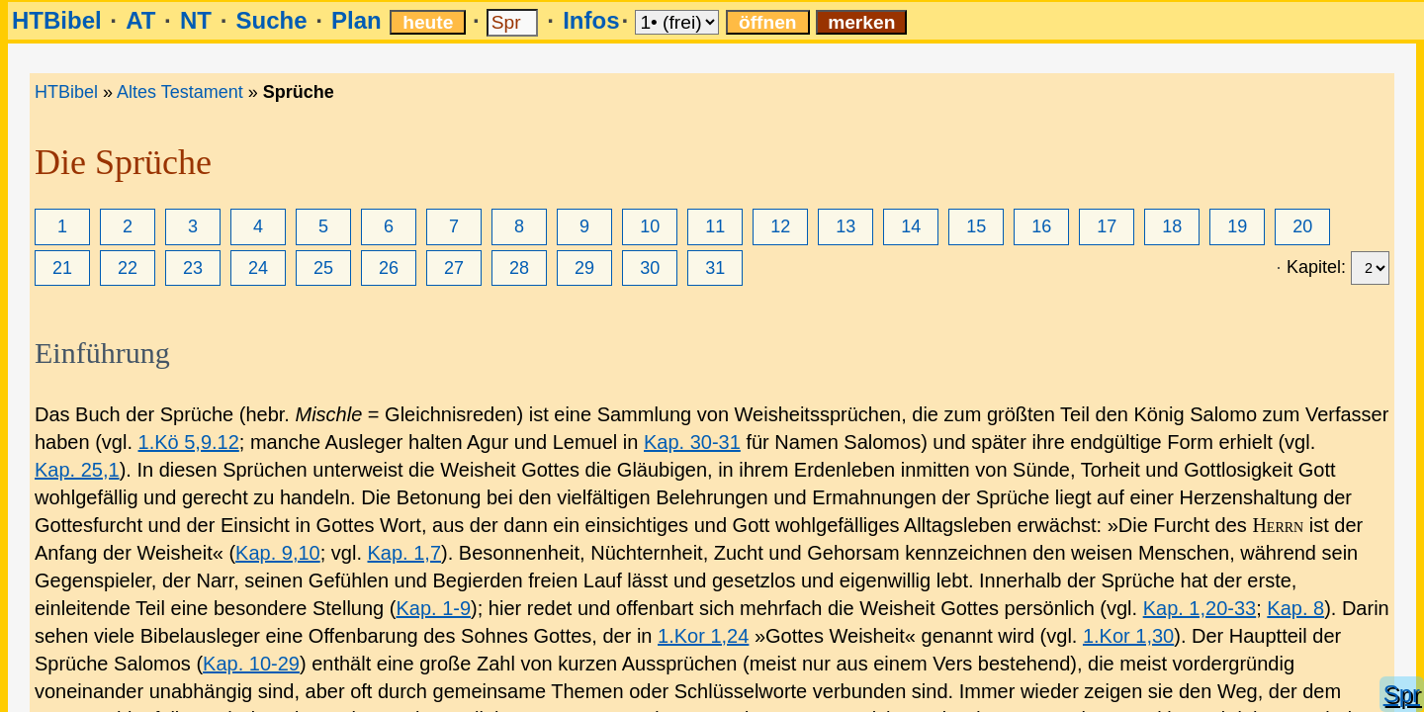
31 (715, 268)
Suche (271, 20)
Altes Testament (180, 92)
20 (1302, 226)
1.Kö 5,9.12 (188, 442)
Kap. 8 (1295, 608)
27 (454, 268)
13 (845, 226)
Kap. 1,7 (405, 553)
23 (193, 268)
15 (976, 226)
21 (62, 268)
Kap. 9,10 (277, 553)
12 (780, 226)
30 (650, 268)
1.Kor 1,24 (703, 636)
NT (196, 20)
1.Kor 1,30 (1128, 636)
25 (323, 268)
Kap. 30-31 (692, 442)
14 (911, 226)
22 (127, 268)
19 (1237, 226)
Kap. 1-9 (433, 608)
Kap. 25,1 (77, 470)
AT (140, 20)
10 (650, 226)
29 (584, 268)
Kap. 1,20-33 (1200, 608)
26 (389, 268)
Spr (1401, 693)
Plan (356, 20)
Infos (591, 20)
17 (1106, 226)
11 (715, 226)
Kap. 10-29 (251, 663)
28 (519, 268)
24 (258, 268)
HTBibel (57, 20)
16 (1041, 226)
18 (1172, 226)
